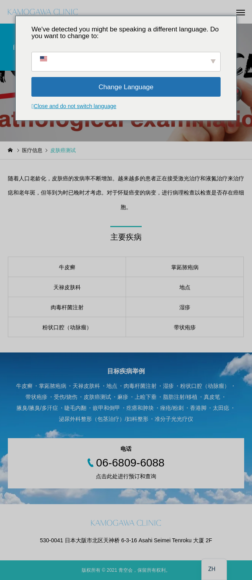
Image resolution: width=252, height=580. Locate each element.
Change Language (126, 87)
